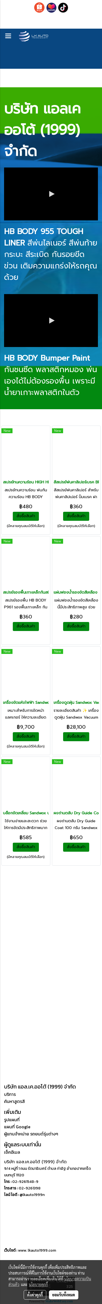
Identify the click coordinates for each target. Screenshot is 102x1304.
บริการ (10, 1094)
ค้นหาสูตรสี (14, 1101)
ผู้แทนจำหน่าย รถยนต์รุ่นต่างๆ (31, 1133)
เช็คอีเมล (12, 1152)
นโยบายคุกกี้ (38, 1284)
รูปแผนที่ (12, 1119)
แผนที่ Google (17, 1126)
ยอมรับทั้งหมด (63, 1294)
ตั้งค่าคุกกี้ (35, 1294)
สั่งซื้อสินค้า (26, 516)
